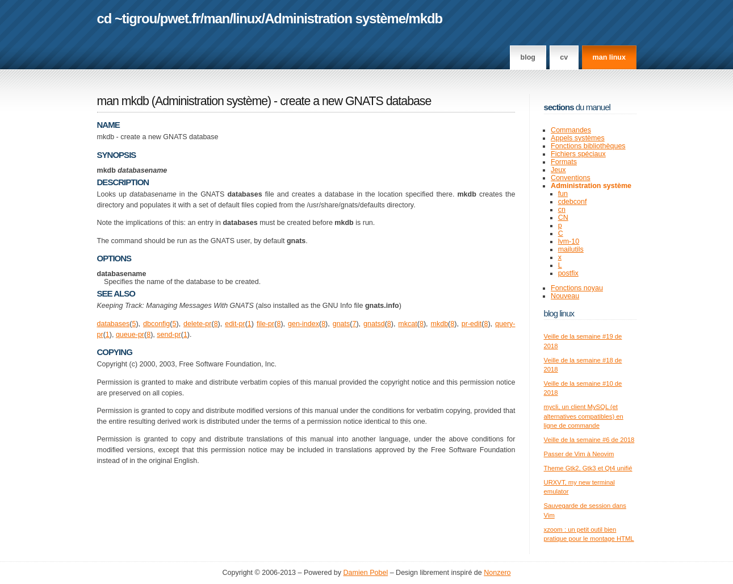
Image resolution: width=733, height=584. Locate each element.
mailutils (571, 249)
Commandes (571, 130)
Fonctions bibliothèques (588, 146)
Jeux (558, 170)
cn (562, 210)
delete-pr (197, 324)
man (216, 18)
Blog (528, 57)
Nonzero (497, 573)
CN (563, 218)
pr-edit (471, 324)
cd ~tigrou (127, 18)
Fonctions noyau (577, 288)
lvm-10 (569, 241)
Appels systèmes (578, 138)
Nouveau (565, 296)
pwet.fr (180, 18)
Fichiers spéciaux (578, 154)
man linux (609, 57)
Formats (564, 162)
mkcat (407, 324)
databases (113, 324)
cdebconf (572, 202)
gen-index (303, 324)
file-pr (265, 324)
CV (564, 57)
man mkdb (123, 101)
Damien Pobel (366, 573)
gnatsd (374, 324)
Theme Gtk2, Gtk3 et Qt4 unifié (588, 468)
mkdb (425, 18)
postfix (568, 273)
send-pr (169, 335)
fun (563, 194)
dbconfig (156, 324)
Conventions (570, 178)
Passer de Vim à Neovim (579, 453)
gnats (341, 324)
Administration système (335, 18)
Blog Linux (559, 313)
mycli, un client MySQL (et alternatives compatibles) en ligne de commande (583, 416)
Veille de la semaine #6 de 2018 (589, 439)
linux (247, 18)
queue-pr (130, 335)
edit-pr (235, 324)
